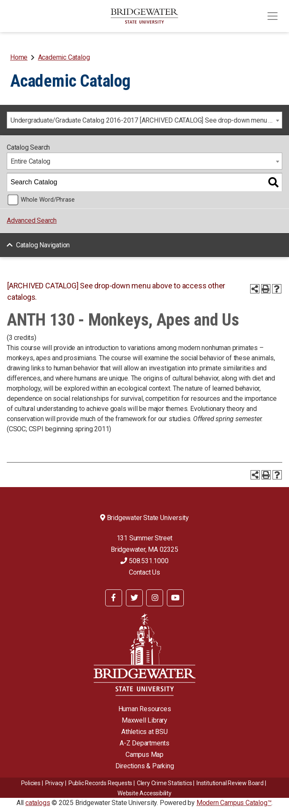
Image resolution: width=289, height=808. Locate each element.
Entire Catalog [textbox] (30, 161)
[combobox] (144, 120)
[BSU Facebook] (113, 597)
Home (18, 57)
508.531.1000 (144, 561)
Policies (31, 783)
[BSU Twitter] (134, 597)
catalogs (37, 803)
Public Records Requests (100, 783)
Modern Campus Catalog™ (234, 803)
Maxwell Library (144, 720)
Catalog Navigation (43, 245)
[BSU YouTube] (175, 597)
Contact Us (144, 572)
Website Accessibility (144, 793)
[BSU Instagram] (154, 597)
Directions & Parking (144, 766)
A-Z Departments (144, 743)
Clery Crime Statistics (164, 783)
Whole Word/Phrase (48, 199)
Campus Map (144, 754)
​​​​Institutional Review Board (230, 783)
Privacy (54, 783)
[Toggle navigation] (272, 16)
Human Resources (144, 709)
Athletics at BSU (144, 732)
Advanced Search (32, 220)
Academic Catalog (64, 57)
